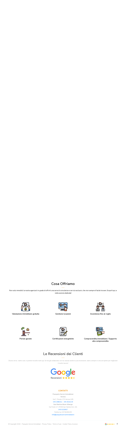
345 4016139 (68, 403)
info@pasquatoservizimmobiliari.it (63, 415)
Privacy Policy (46, 425)
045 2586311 (57, 403)
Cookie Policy (67, 425)
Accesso (75, 425)
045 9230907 (63, 410)
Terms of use (57, 425)
